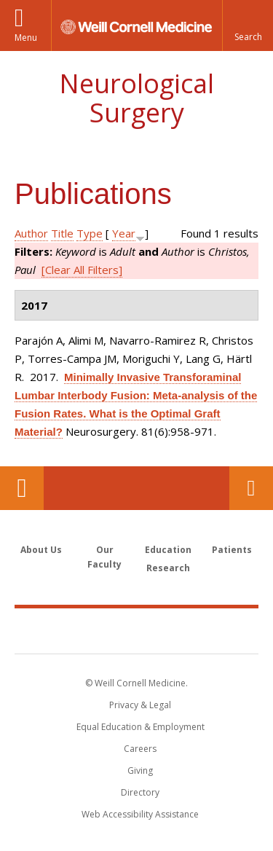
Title (62, 233)
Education (168, 550)
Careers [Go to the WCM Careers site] (140, 748)
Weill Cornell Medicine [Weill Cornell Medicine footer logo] (137, 630)
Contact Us (251, 488)
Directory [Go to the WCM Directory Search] (140, 792)
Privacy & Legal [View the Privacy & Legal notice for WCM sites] (140, 705)
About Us (41, 550)
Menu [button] (26, 37)
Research (168, 568)
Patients (232, 550)
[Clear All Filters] (81, 269)
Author (31, 233)
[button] (247, 25)
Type (89, 233)
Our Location (22, 488)
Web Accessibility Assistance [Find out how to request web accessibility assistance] (140, 814)
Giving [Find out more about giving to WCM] (140, 770)
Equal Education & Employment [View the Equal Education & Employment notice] (140, 727)
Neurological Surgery (136, 98)
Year (123, 233)
